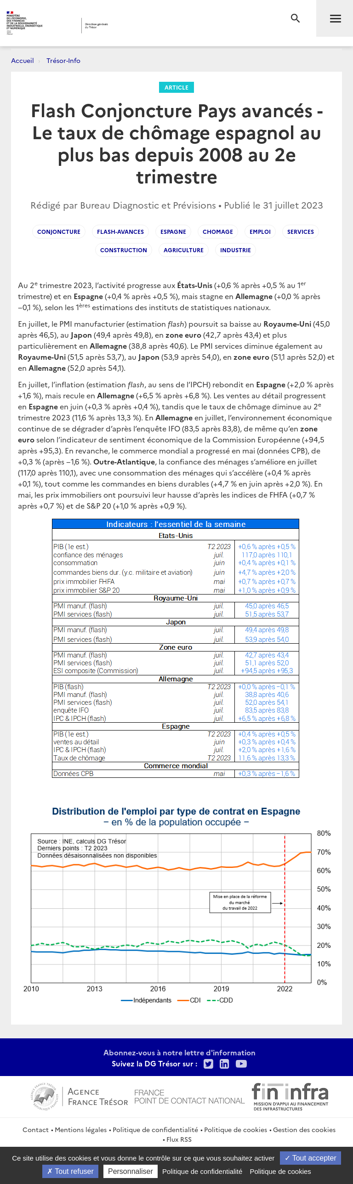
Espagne (173, 231)
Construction (123, 250)
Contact (36, 1129)
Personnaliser (130, 1171)
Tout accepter (310, 1158)
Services (300, 231)
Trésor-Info (63, 60)
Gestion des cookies (304, 1129)
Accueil (22, 60)
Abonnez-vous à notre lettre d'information (179, 1052)
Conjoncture (58, 231)
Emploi (260, 231)
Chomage (218, 231)
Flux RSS (179, 1139)
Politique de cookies (235, 1129)
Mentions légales (81, 1129)
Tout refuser (70, 1171)
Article (176, 87)
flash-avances (120, 231)
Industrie (235, 250)
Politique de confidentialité (155, 1129)
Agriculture (184, 250)
